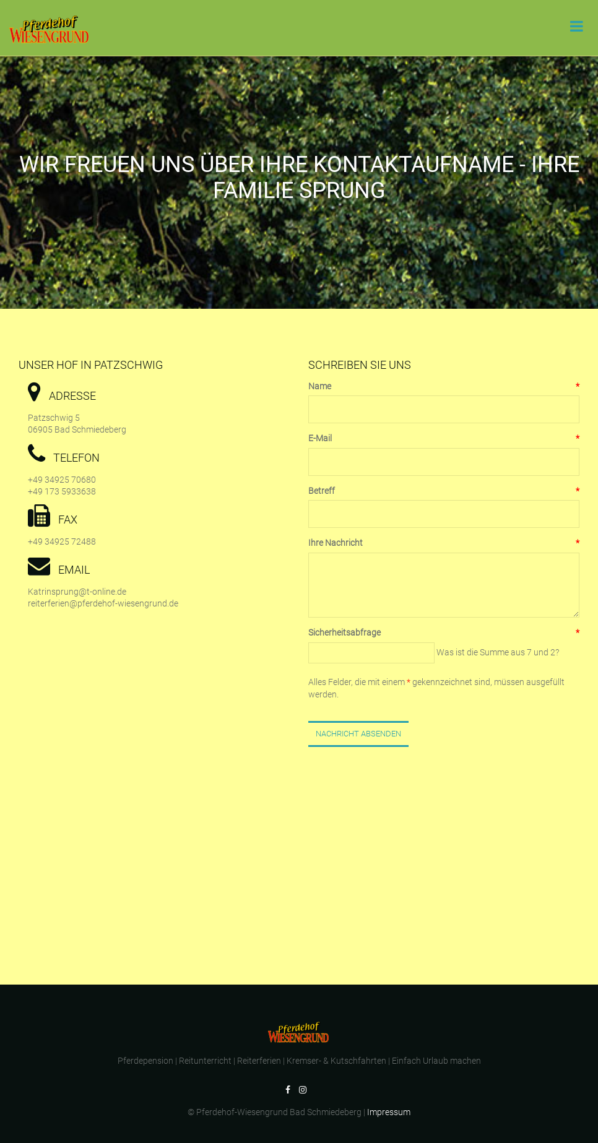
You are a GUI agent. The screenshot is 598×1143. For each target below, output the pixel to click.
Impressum (388, 1112)
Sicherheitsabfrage (443, 633)
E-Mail (443, 439)
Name (443, 387)
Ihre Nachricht (443, 543)
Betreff (443, 491)
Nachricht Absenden (358, 733)
